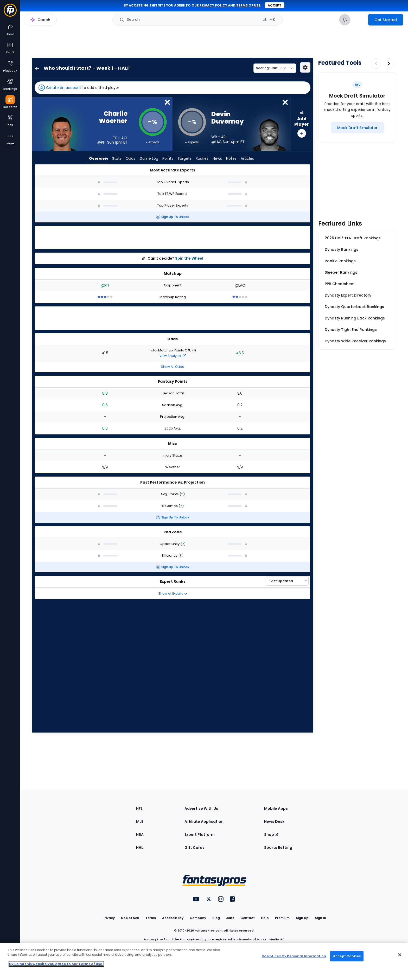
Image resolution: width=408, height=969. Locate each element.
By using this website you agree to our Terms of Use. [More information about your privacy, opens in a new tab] (56, 964)
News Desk (274, 821)
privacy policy (213, 5)
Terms (150, 918)
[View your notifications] (344, 19)
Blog (216, 918)
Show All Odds (172, 366)
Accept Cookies (347, 956)
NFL (139, 808)
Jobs (230, 918)
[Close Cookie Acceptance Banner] (399, 955)
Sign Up (302, 918)
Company (198, 918)
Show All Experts (172, 593)
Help (265, 918)
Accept (274, 5)
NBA (140, 834)
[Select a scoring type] (274, 68)
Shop (271, 834)
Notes (231, 158)
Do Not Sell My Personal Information (294, 956)
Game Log (148, 158)
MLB (140, 821)
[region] (204, 956)
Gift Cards (194, 847)
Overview (98, 158)
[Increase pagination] (389, 63)
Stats (117, 158)
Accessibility (172, 918)
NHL (139, 847)
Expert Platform (199, 834)
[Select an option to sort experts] (287, 581)
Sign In (320, 918)
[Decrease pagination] (376, 63)
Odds (130, 158)
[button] (172, 87)
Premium (282, 918)
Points (167, 158)
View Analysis (173, 356)
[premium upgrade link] (359, 19)
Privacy (109, 918)
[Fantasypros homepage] (10, 13)
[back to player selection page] (35, 68)
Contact (247, 918)
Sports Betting (278, 847)
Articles (247, 158)
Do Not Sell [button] (130, 918)
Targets (184, 158)
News (217, 158)
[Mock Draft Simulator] (357, 127)
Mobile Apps (276, 808)
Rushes (202, 158)
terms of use (248, 5)
